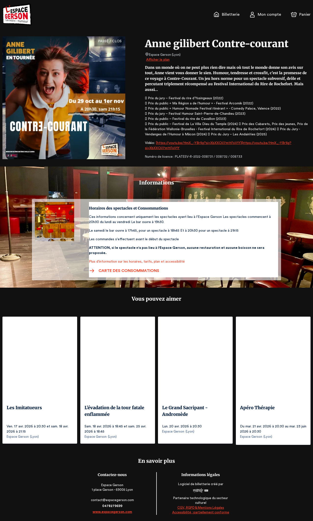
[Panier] (301, 14)
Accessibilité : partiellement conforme (200, 511)
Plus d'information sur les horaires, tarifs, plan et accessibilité (135, 262)
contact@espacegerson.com (113, 499)
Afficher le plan (157, 60)
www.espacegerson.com (112, 510)
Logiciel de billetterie (193, 483)
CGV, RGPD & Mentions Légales (200, 506)
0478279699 (113, 505)
